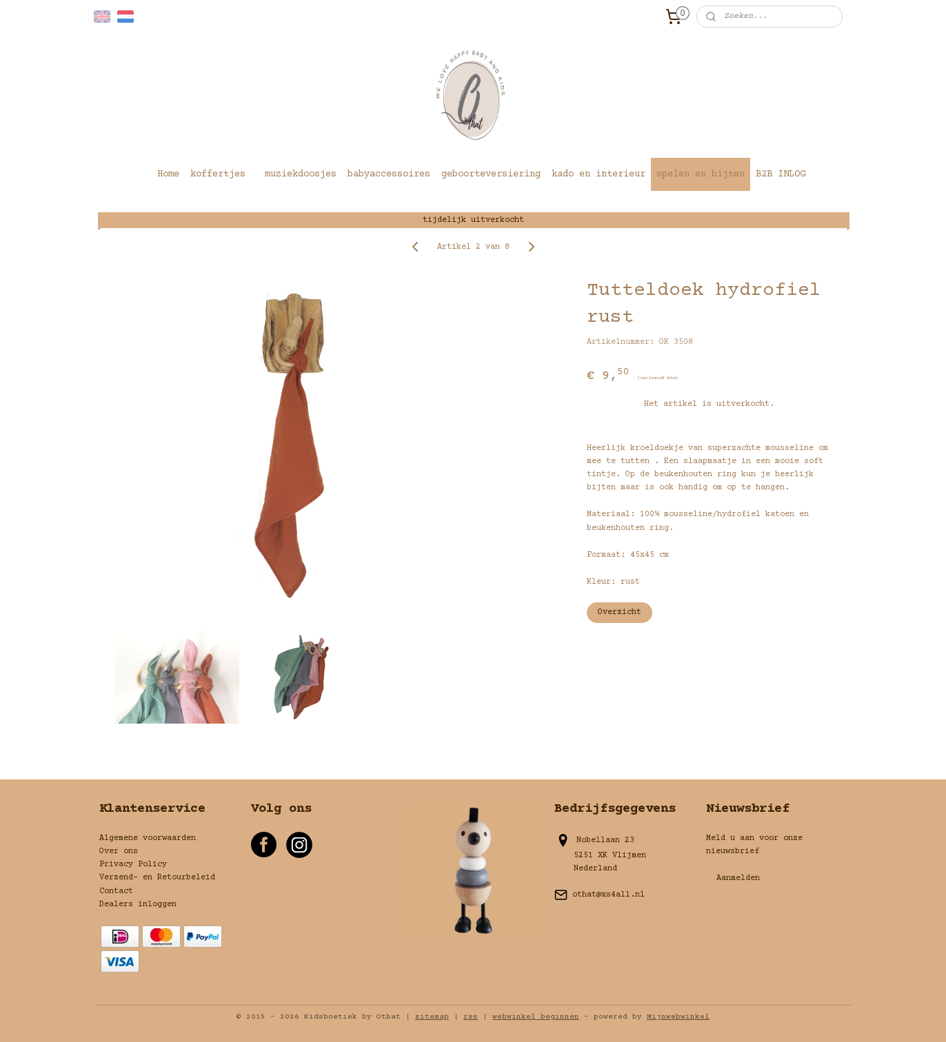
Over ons (118, 851)
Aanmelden (738, 878)
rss (470, 1016)
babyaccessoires (389, 174)
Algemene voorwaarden (147, 838)
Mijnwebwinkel (678, 1016)
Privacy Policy (133, 864)
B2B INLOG (780, 174)
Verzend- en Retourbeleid (157, 877)
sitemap (432, 1016)
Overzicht (619, 612)
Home (168, 174)
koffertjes (217, 174)
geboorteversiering (491, 174)
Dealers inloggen (138, 904)
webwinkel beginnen (535, 1016)
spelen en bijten (700, 174)
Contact (116, 891)
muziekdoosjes (300, 174)
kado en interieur (598, 174)
